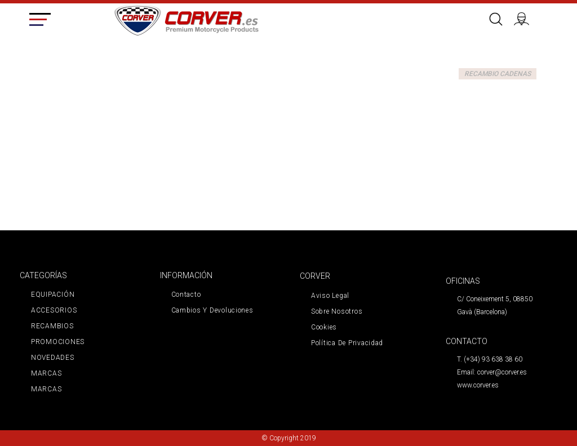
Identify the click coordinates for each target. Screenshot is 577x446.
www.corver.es (478, 385)
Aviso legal (330, 296)
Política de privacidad (347, 343)
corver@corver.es (502, 372)
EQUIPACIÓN (52, 294)
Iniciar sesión (525, 17)
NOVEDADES (52, 358)
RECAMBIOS (52, 326)
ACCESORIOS (54, 310)
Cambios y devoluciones (212, 310)
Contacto (186, 294)
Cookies (324, 327)
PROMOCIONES (58, 342)
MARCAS (46, 373)
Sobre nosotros (336, 311)
